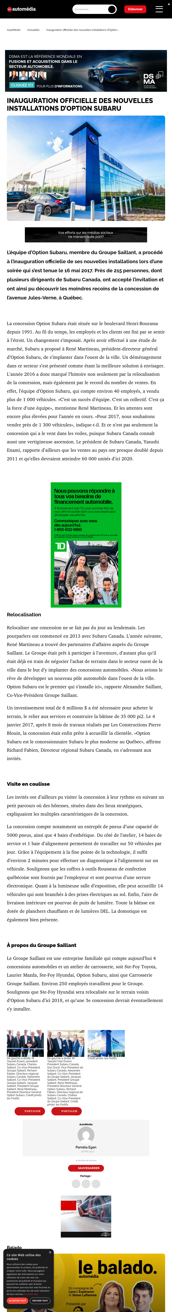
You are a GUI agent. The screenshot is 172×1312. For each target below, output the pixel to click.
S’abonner (135, 9)
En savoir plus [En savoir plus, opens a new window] (31, 1294)
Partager (33, 1111)
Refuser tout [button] (40, 1300)
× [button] (50, 1252)
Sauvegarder (89, 1168)
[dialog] (28, 1279)
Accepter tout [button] (17, 1300)
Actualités (33, 30)
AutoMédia (13, 30)
